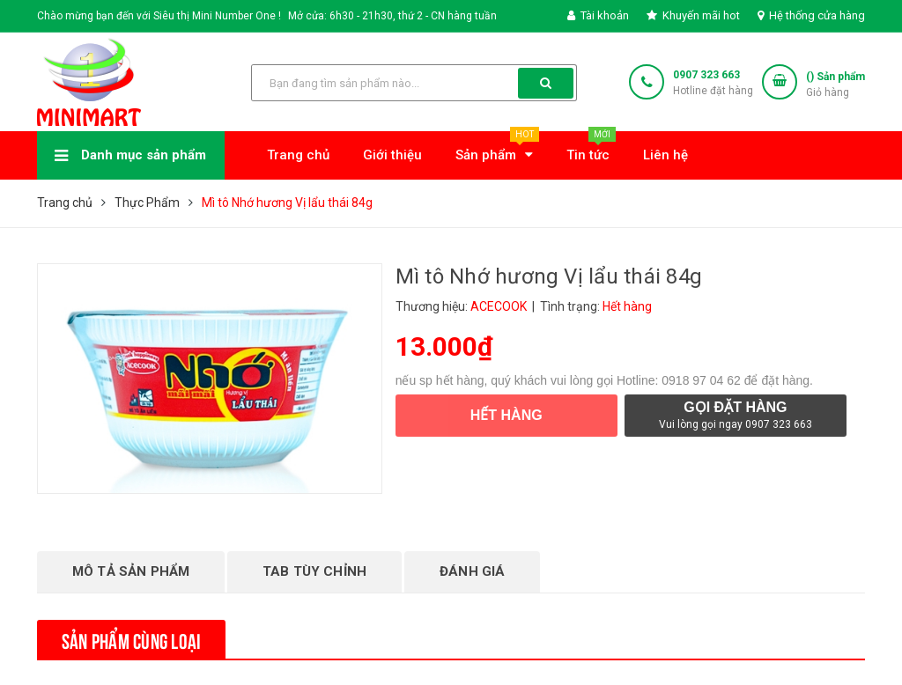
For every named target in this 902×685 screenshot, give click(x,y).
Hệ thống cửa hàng (811, 15)
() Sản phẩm (835, 85)
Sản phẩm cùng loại (131, 639)
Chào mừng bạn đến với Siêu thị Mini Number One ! (159, 16)
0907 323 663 (706, 75)
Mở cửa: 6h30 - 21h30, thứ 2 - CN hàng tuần (392, 16)
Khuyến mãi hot (693, 15)
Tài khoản (598, 15)
